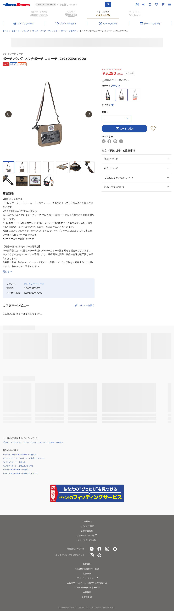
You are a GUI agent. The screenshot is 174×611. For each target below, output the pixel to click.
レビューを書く (87, 305)
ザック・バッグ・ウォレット (45, 31)
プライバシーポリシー (87, 578)
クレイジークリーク (13, 53)
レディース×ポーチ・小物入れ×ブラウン (21, 473)
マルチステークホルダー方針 (87, 587)
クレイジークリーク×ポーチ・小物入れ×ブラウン (25, 458)
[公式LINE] (99, 555)
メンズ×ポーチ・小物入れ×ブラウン (19, 466)
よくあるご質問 (87, 526)
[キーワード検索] (108, 4)
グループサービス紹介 (87, 540)
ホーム (5, 31)
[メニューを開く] (169, 4)
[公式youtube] (115, 549)
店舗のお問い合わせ (87, 535)
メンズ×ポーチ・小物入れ (15, 462)
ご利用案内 (87, 521)
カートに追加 (124, 128)
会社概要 (87, 592)
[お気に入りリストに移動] (156, 4)
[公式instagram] (107, 549)
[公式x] (92, 549)
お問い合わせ (87, 531)
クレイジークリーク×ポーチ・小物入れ (20, 454)
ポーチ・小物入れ (68, 31)
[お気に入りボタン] (153, 128)
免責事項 (87, 573)
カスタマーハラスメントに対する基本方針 (87, 583)
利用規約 (87, 564)
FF (112, 105)
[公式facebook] (99, 549)
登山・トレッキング (20, 31)
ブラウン (115, 85)
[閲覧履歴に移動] (150, 4)
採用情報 (87, 597)
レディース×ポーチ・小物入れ (17, 469)
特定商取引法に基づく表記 (87, 569)
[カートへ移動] (163, 4)
